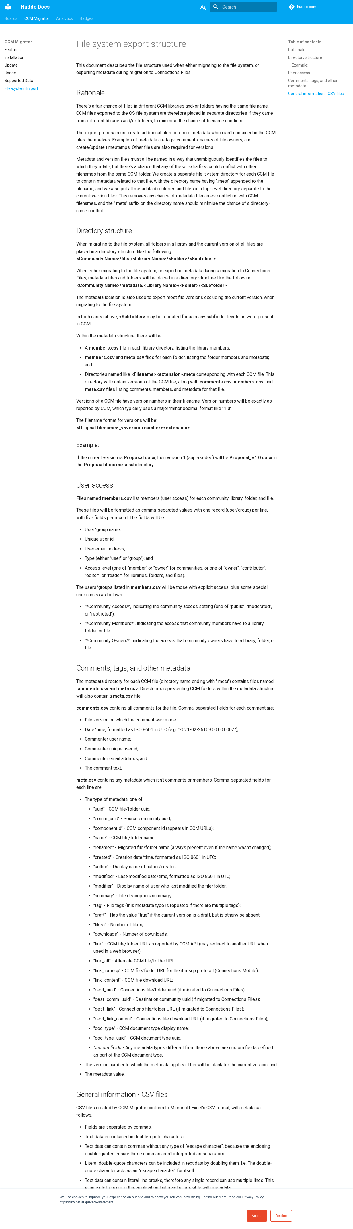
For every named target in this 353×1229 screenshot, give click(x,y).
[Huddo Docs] (8, 7)
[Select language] (202, 7)
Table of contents (304, 42)
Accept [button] (257, 1216)
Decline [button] (281, 1216)
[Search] (243, 7)
